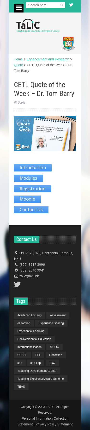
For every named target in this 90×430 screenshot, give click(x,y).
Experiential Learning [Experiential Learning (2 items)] (31, 331)
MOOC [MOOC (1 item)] (54, 347)
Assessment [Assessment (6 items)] (58, 315)
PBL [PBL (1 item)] (38, 355)
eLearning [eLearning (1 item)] (24, 323)
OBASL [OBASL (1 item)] (22, 355)
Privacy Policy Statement (54, 424)
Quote (21, 102)
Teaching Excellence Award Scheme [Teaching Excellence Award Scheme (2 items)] (41, 378)
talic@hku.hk (29, 276)
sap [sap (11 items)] (20, 363)
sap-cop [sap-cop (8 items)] (35, 363)
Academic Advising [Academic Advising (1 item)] (30, 315)
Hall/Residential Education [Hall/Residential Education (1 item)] (34, 339)
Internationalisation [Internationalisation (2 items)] (30, 347)
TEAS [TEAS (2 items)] (21, 386)
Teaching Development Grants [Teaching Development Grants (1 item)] (37, 371)
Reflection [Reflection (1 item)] (55, 355)
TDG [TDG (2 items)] (52, 363)
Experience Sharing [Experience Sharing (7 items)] (51, 323)
